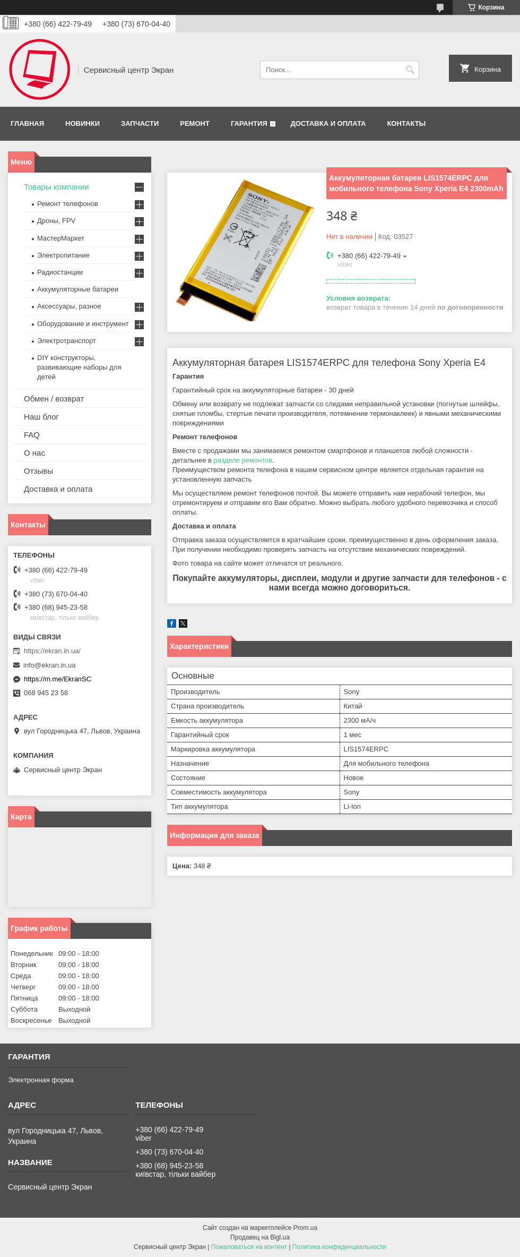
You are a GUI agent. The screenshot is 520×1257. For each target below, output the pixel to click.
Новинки (82, 123)
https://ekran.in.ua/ (52, 651)
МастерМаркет (60, 238)
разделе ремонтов (243, 460)
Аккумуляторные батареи (77, 289)
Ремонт (195, 123)
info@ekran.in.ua (49, 665)
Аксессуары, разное (69, 306)
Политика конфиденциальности (339, 1247)
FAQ (32, 434)
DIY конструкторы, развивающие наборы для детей (79, 367)
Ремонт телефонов (67, 204)
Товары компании (56, 186)
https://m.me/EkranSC (57, 679)
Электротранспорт (66, 341)
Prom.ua (305, 1228)
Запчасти (140, 123)
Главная (27, 123)
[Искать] (410, 70)
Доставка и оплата (328, 123)
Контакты (406, 123)
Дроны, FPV (56, 221)
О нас (34, 452)
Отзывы (38, 470)
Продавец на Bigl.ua (260, 1237)
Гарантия (249, 123)
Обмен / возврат (54, 398)
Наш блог (41, 416)
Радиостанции (60, 272)
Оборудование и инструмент (83, 324)
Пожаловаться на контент (249, 1247)
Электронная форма (41, 1080)
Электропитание (63, 255)
